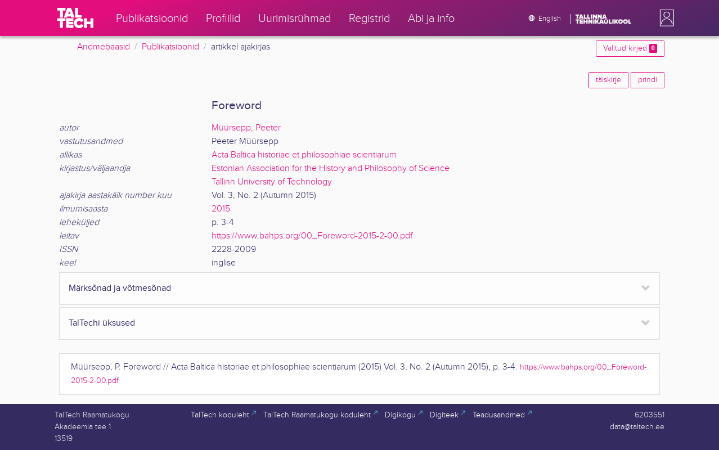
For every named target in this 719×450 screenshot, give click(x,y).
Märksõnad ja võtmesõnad (120, 288)
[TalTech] (75, 18)
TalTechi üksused (102, 323)
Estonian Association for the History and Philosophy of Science (331, 168)
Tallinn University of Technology (272, 182)
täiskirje (608, 79)
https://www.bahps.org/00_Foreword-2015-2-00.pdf (312, 236)
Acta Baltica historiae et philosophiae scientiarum (304, 155)
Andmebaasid (103, 47)
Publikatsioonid (170, 47)
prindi (647, 79)
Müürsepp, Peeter (246, 128)
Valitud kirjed (630, 48)
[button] (664, 18)
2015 (221, 209)
